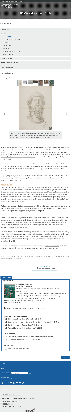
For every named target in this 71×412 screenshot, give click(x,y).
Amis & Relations (7, 67)
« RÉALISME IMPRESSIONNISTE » (45, 268)
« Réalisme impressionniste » (13, 39)
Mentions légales (7, 394)
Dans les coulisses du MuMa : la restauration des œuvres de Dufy (30, 337)
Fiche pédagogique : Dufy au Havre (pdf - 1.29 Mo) (25, 328)
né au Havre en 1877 (17, 147)
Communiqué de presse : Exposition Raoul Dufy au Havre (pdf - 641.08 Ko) (34, 322)
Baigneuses (7, 48)
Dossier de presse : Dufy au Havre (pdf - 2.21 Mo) (25, 325)
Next (66, 114)
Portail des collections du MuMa (19, 348)
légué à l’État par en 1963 (16, 234)
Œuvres (4, 34)
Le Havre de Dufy (7, 58)
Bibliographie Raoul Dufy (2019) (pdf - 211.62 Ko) (25, 319)
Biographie (5, 29)
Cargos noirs (8, 54)
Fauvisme (6, 42)
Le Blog (3, 368)
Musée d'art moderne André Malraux (12, 1)
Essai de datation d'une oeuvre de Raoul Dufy (24, 340)
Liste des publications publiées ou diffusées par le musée (27, 308)
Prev (4, 114)
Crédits (30, 390)
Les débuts (7, 37)
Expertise (5, 390)
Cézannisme (7, 45)
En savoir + (6, 277)
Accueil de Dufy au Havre (10, 63)
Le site (3, 363)
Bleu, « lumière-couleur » (12, 51)
